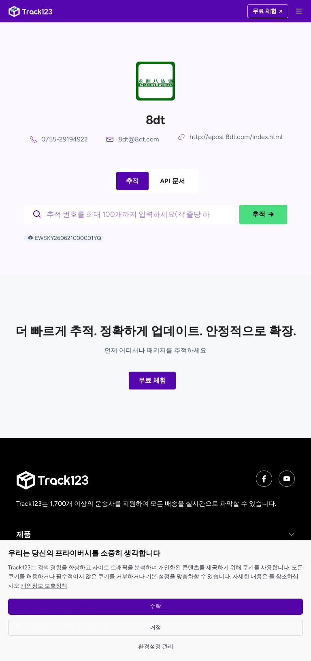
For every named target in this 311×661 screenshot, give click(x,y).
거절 (155, 627)
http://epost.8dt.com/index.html (236, 137)
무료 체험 (152, 380)
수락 (155, 606)
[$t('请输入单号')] (131, 213)
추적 (132, 181)
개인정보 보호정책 (44, 585)
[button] (155, 534)
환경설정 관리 (155, 646)
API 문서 (172, 181)
